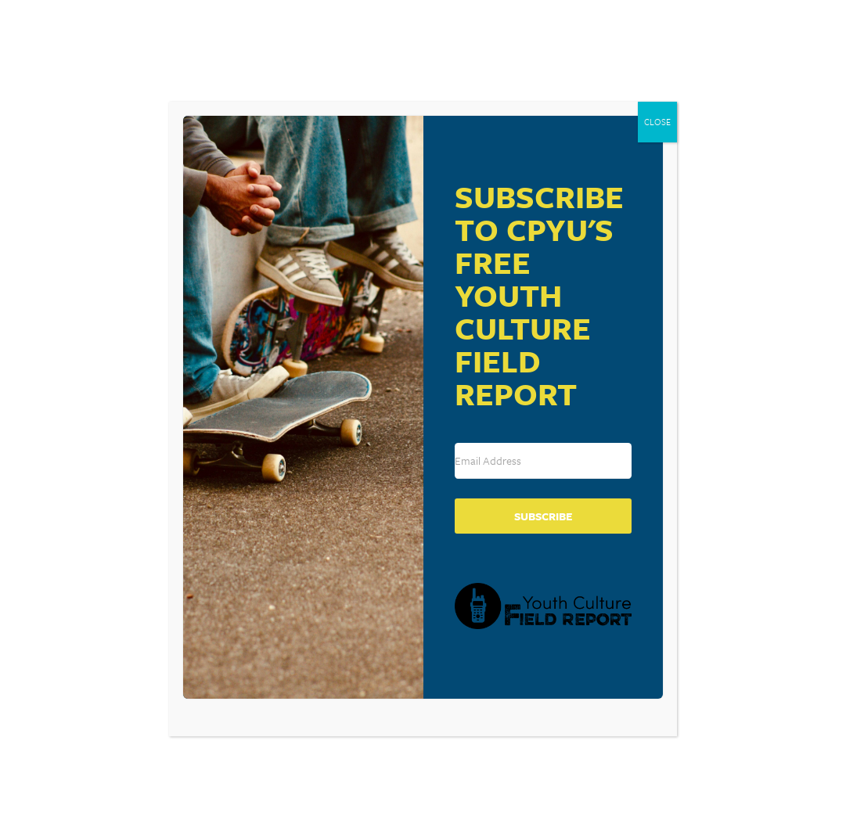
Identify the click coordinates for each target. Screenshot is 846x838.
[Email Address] (543, 461)
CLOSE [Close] (657, 121)
